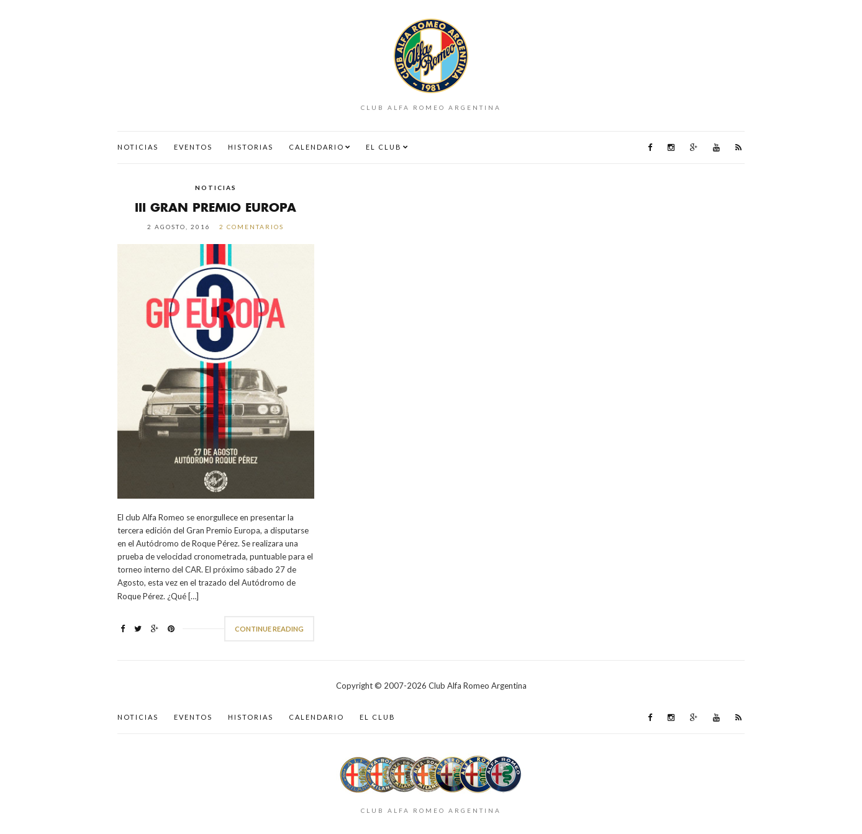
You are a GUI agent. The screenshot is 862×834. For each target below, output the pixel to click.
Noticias (137, 147)
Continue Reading (269, 629)
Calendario (316, 147)
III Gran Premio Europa (215, 207)
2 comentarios (251, 226)
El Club (384, 147)
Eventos (193, 147)
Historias (250, 147)
